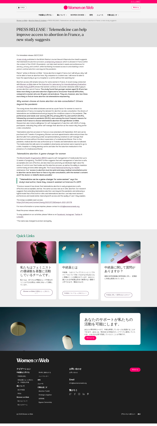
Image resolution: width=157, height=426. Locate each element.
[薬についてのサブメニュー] (66, 14)
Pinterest (88, 397)
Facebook (75, 396)
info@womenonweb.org (78, 386)
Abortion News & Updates (38, 20)
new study (22, 59)
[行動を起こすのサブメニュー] (117, 14)
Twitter (78, 214)
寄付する (136, 7)
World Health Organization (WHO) (33, 158)
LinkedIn (20, 217)
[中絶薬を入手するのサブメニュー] (52, 14)
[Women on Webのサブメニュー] (85, 14)
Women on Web (22, 20)
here (41, 210)
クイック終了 (136, 2)
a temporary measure (53, 62)
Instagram (70, 214)
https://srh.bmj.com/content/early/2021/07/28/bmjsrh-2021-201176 (44, 202)
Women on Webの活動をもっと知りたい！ (36, 293)
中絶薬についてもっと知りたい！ (78, 293)
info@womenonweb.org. (70, 206)
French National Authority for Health (65, 168)
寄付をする (94, 340)
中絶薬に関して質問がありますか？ (120, 293)
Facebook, (61, 214)
